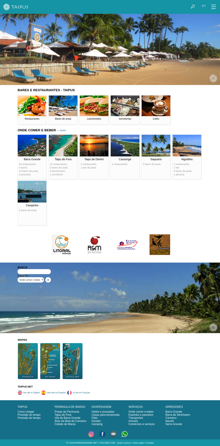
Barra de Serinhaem (178, 414)
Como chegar (26, 411)
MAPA (63, 130)
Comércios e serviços (141, 424)
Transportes (135, 417)
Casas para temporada (105, 414)
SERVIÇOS (135, 406)
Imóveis (133, 421)
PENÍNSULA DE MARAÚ (69, 406)
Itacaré (170, 421)
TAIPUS (22, 406)
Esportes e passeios (140, 414)
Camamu (171, 417)
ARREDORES (174, 406)
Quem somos (124, 443)
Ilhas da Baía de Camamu (70, 421)
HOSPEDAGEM (101, 406)
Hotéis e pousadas (102, 411)
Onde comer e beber (141, 411)
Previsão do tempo (29, 414)
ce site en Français (78, 392)
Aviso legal (138, 443)
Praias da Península (66, 411)
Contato (150, 443)
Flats (94, 417)
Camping (96, 424)
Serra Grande (174, 424)
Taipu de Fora (62, 414)
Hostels (96, 421)
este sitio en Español (53, 392)
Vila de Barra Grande (67, 417)
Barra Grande (174, 411)
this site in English (29, 392)
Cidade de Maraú (65, 424)
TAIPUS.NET (25, 386)
